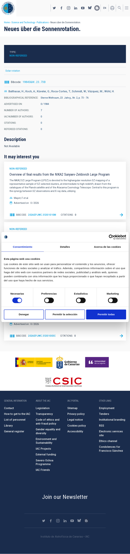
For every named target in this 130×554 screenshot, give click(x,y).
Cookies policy (76, 425)
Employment (106, 408)
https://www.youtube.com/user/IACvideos (82, 8)
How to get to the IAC (17, 414)
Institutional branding (112, 419)
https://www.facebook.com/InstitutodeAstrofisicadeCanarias (61, 8)
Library (8, 425)
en (104, 8)
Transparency (44, 414)
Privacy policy (76, 414)
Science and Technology (23, 22)
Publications (43, 22)
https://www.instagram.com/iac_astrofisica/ (68, 8)
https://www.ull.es (97, 362)
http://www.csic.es (63, 382)
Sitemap (72, 408)
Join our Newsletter (65, 496)
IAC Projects (43, 448)
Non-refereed (18, 55)
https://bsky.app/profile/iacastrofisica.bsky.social (89, 8)
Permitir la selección (65, 314)
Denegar (24, 314)
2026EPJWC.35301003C (42, 335)
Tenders (104, 414)
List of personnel (14, 419)
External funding (46, 454)
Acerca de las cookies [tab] (107, 246)
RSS (101, 425)
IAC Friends (43, 470)
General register (14, 431)
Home (7, 22)
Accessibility (75, 431)
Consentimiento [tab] (22, 246)
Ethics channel (108, 441)
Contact (9, 408)
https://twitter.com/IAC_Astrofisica (54, 8)
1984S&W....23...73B (34, 82)
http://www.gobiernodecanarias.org (68, 362)
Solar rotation (12, 70)
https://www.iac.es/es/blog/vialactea (97, 8)
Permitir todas (106, 314)
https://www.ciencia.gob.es (34, 362)
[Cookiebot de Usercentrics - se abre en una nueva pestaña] (111, 237)
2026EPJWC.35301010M (42, 214)
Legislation (43, 408)
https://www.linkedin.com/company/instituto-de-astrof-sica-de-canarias (75, 8)
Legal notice (75, 419)
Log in (112, 8)
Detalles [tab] (65, 246)
